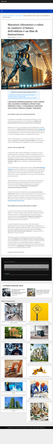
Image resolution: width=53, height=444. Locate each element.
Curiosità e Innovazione (19, 252)
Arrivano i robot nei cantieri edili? (17, 96)
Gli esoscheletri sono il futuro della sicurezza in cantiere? (22, 98)
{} (20, 269)
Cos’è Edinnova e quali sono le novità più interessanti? (21, 94)
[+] (22, 269)
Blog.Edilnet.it (4, 15)
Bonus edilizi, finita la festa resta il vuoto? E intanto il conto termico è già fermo (43, 292)
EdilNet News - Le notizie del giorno (15, 15)
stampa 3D (42, 129)
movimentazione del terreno (16, 200)
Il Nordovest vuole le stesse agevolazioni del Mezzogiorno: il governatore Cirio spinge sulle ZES (18, 291)
